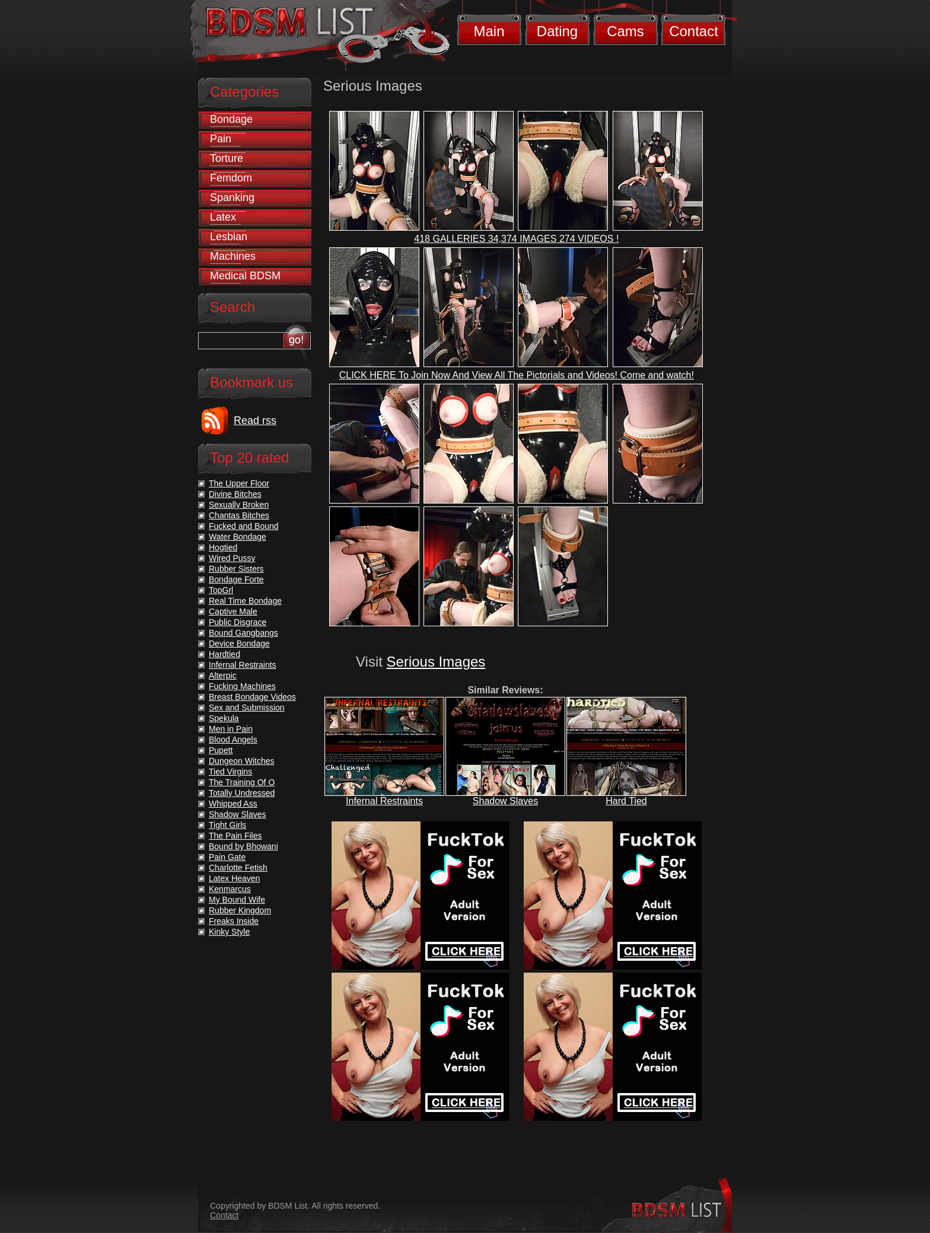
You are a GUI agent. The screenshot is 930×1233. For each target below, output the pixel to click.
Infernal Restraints (384, 801)
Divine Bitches (235, 494)
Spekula (224, 718)
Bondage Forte (236, 579)
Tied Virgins (230, 771)
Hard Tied (626, 801)
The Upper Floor (239, 483)
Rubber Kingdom (240, 910)
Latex (223, 217)
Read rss (255, 420)
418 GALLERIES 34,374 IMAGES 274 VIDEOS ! (516, 239)
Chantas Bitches (239, 515)
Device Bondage (239, 643)
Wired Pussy (232, 558)
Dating (557, 31)
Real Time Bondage (245, 601)
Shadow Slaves (505, 801)
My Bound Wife (237, 899)
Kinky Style (229, 931)
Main (488, 31)
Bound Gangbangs (243, 633)
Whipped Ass (233, 803)
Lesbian (228, 237)
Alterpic (223, 675)
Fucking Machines (242, 686)
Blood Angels (233, 739)
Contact (693, 31)
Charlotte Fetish (238, 867)
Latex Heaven (234, 878)
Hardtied (224, 654)
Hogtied (223, 547)
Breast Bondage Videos (252, 697)
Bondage (231, 119)
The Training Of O (242, 782)
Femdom (231, 178)
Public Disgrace (237, 622)
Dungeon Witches (242, 761)
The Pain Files (235, 835)
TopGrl (221, 590)
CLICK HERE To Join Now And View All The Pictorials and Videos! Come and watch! (516, 375)
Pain (220, 139)
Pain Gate (227, 857)
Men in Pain (231, 729)
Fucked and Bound (244, 526)
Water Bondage (237, 536)
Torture (226, 158)
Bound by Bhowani (243, 846)
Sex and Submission (247, 707)
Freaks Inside (234, 921)
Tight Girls (227, 825)
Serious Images (436, 662)
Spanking (232, 197)
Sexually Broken (239, 504)
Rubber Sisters (236, 569)
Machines (233, 256)
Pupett (220, 750)
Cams (625, 31)
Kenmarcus (230, 889)
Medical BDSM (245, 276)
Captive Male (233, 611)
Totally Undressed (242, 793)
